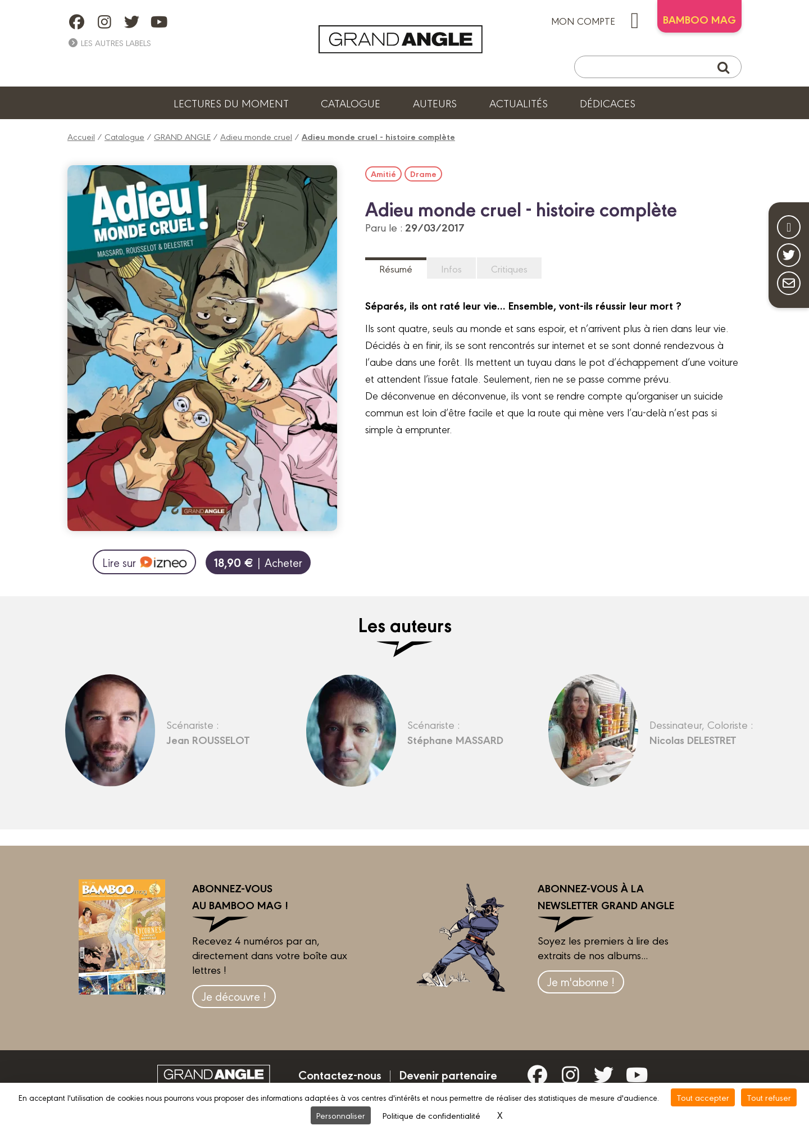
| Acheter (258, 562)
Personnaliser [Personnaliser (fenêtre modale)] (340, 1115)
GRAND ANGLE (182, 136)
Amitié (383, 173)
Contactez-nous (339, 1074)
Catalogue (350, 103)
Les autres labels (109, 42)
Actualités (518, 103)
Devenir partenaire (448, 1074)
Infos (451, 268)
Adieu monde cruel (256, 136)
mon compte (600, 21)
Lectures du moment (231, 103)
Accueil (81, 136)
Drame (423, 173)
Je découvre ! (234, 996)
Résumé (395, 268)
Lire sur (144, 562)
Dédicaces (607, 103)
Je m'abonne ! (581, 981)
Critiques (509, 268)
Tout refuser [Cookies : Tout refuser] (769, 1097)
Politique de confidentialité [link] (431, 1115)
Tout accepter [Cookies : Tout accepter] (702, 1097)
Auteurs (435, 103)
